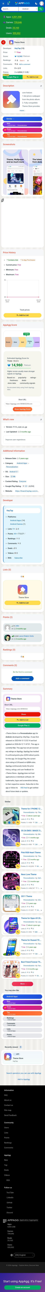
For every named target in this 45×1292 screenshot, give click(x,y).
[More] (41, 822)
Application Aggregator (29, 1220)
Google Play (11, 77)
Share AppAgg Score (22, 409)
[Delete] (20, 1047)
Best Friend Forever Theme (31, 962)
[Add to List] (17, 822)
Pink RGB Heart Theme (31, 852)
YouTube (9, 1192)
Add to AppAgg (22, 1079)
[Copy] (41, 85)
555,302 (16, 33)
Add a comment (24, 64)
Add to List (34, 77)
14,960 (22, 56)
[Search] (9, 9)
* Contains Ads (12, 260)
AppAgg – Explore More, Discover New (25, 1265)
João (17, 626)
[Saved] (8, 3)
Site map (7, 1110)
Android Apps (14, 520)
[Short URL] (22, 404)
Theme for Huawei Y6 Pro (31, 940)
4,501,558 (17, 17)
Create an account (22, 1287)
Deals (6, 1170)
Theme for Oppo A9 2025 (31, 918)
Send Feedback (10, 1115)
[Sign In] (41, 3)
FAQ (5, 1095)
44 (15, 534)
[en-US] (24, 1255)
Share (22, 714)
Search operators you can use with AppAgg (22, 1073)
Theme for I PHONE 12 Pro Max (31, 808)
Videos (7, 1175)
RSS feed (22, 788)
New (6, 1160)
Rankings (8, 1143)
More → (22, 984)
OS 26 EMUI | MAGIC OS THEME (31, 830)
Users (6, 1127)
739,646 (18, 22)
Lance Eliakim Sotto (26, 636)
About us (7, 1100)
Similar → (9, 119)
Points (6, 1137)
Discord (8, 1212)
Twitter (8, 1207)
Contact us (8, 1105)
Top (5, 1165)
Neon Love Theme (28, 874)
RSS (7, 1180)
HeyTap (10, 510)
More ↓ (22, 110)
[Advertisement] (22, 223)
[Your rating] (24, 60)
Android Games (15, 524)
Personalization (28, 812)
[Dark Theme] (36, 3)
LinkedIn (8, 1197)
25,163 (15, 27)
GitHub (8, 1202)
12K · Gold (37, 822)
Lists (6, 1132)
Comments (8, 1147)
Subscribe (17, 558)
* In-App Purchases (28, 260)
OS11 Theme (26, 896)
